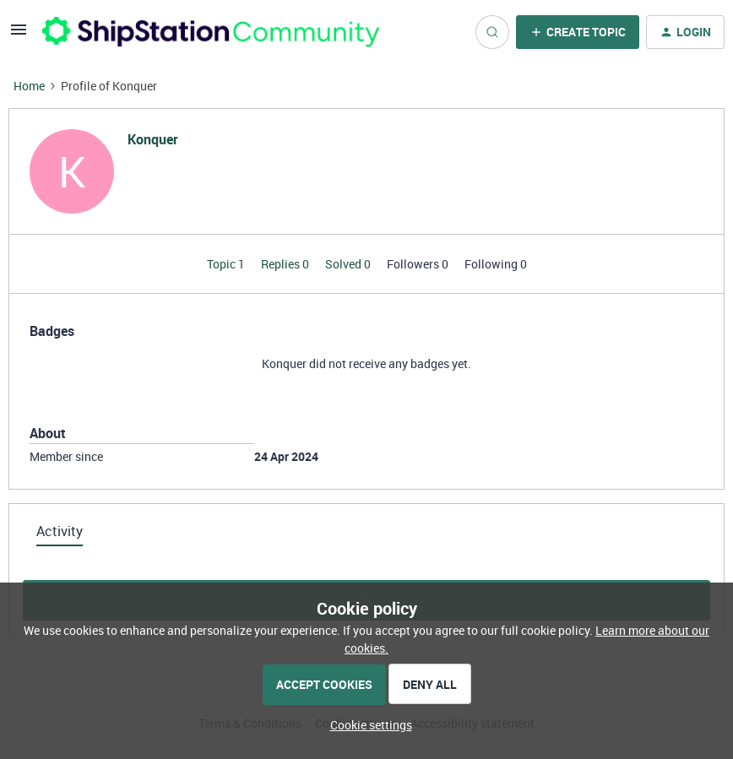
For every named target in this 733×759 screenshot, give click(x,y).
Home (29, 86)
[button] (18, 35)
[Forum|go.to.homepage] (211, 31)
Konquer (153, 139)
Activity (59, 531)
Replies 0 (286, 264)
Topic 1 (227, 264)
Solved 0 (349, 264)
